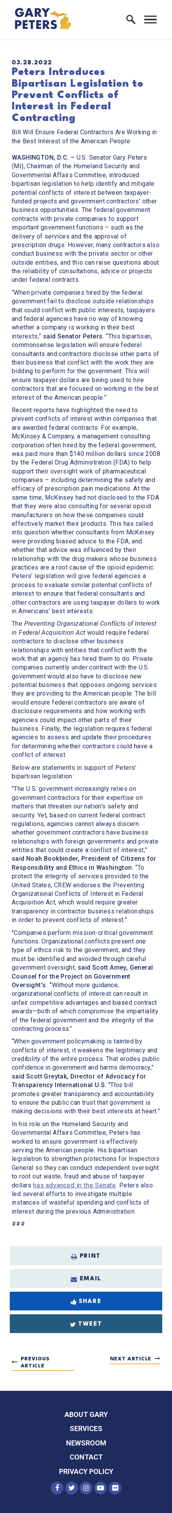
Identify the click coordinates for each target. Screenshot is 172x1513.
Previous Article (35, 1362)
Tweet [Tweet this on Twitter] (86, 1324)
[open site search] (131, 19)
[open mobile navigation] (150, 19)
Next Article (130, 1359)
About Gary (86, 1414)
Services (86, 1428)
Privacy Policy (86, 1471)
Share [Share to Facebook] (86, 1302)
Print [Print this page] (86, 1256)
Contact (86, 1457)
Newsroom (86, 1443)
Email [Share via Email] (86, 1279)
